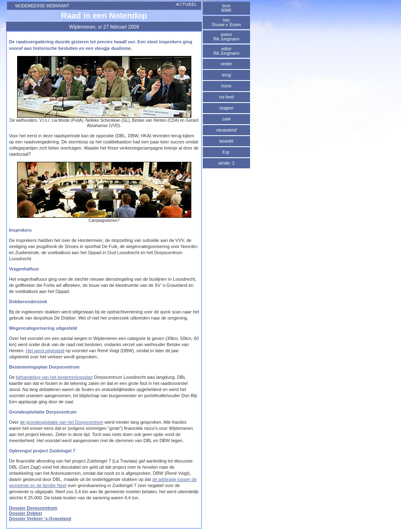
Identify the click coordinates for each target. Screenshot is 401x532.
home (226, 86)
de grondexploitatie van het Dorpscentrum (61, 422)
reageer (226, 108)
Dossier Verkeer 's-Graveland (40, 518)
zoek (226, 119)
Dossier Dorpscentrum (33, 507)
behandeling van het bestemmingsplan (54, 377)
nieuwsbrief (226, 130)
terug (226, 75)
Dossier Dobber (25, 513)
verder (226, 64)
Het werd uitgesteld (45, 350)
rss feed (226, 97)
